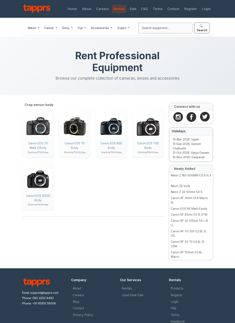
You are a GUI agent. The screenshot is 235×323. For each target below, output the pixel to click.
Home (72, 9)
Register (190, 9)
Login (206, 9)
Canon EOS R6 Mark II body (189, 208)
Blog (76, 302)
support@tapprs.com (44, 292)
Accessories (100, 28)
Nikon (32, 28)
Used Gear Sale (132, 295)
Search (202, 28)
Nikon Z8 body (180, 186)
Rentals (119, 9)
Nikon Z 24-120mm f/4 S (186, 192)
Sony (66, 28)
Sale (133, 9)
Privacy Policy (83, 315)
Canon (49, 28)
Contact (173, 9)
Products (177, 288)
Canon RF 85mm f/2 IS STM (189, 214)
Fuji (81, 28)
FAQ (144, 9)
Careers (102, 9)
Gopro (122, 28)
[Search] (166, 28)
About (86, 9)
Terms (157, 9)
